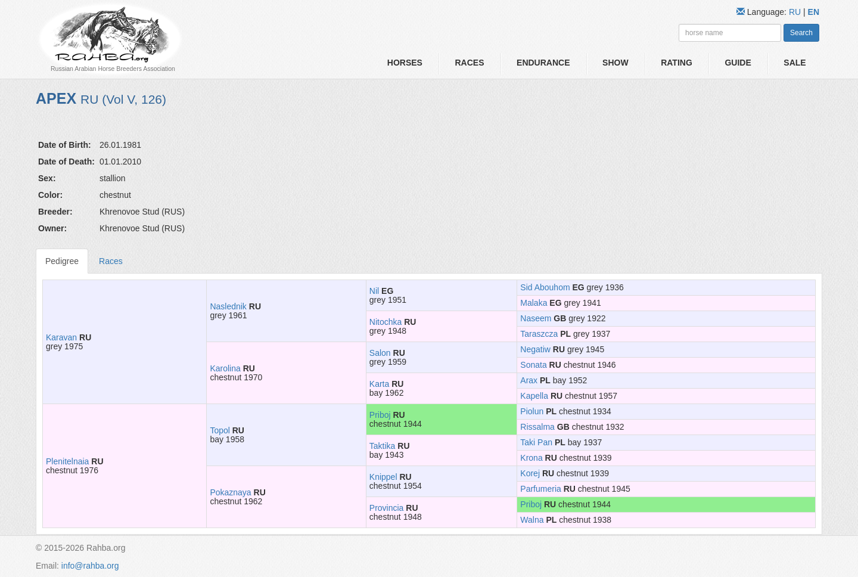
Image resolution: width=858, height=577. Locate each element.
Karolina (225, 368)
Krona (531, 458)
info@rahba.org (90, 565)
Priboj (380, 415)
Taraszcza (539, 334)
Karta (379, 384)
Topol (219, 430)
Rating (676, 62)
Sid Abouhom (545, 287)
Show (615, 62)
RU (796, 12)
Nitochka (385, 322)
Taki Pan (536, 442)
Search (801, 33)
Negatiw (535, 349)
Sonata (533, 365)
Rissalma (537, 427)
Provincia (386, 508)
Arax (528, 380)
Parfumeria (540, 489)
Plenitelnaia (67, 461)
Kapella (534, 396)
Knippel (383, 477)
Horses (404, 62)
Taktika (382, 446)
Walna (531, 520)
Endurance (543, 62)
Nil (374, 291)
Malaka (533, 303)
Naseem (535, 318)
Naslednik (228, 306)
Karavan (61, 337)
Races (469, 62)
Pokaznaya (230, 492)
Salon (380, 353)
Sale (795, 62)
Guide (738, 62)
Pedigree (62, 261)
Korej (530, 473)
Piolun (531, 411)
